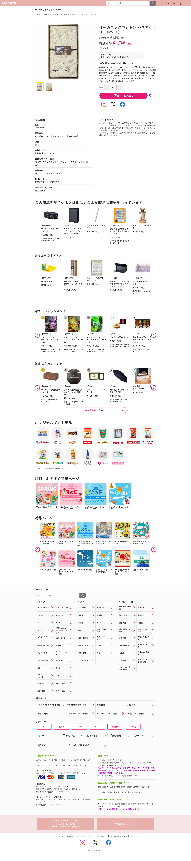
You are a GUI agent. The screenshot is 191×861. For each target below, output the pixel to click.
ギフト (38, 190)
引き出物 (115, 726)
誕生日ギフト (41, 181)
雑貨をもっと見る (94, 410)
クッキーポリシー (101, 836)
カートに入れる (123, 95)
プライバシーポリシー (84, 836)
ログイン (165, 3)
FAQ (50, 791)
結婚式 (61, 726)
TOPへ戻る (134, 836)
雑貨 (43, 190)
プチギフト (43, 726)
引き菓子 (132, 726)
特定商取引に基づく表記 (119, 836)
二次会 (79, 726)
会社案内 (70, 836)
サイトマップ (58, 836)
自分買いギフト (54, 181)
